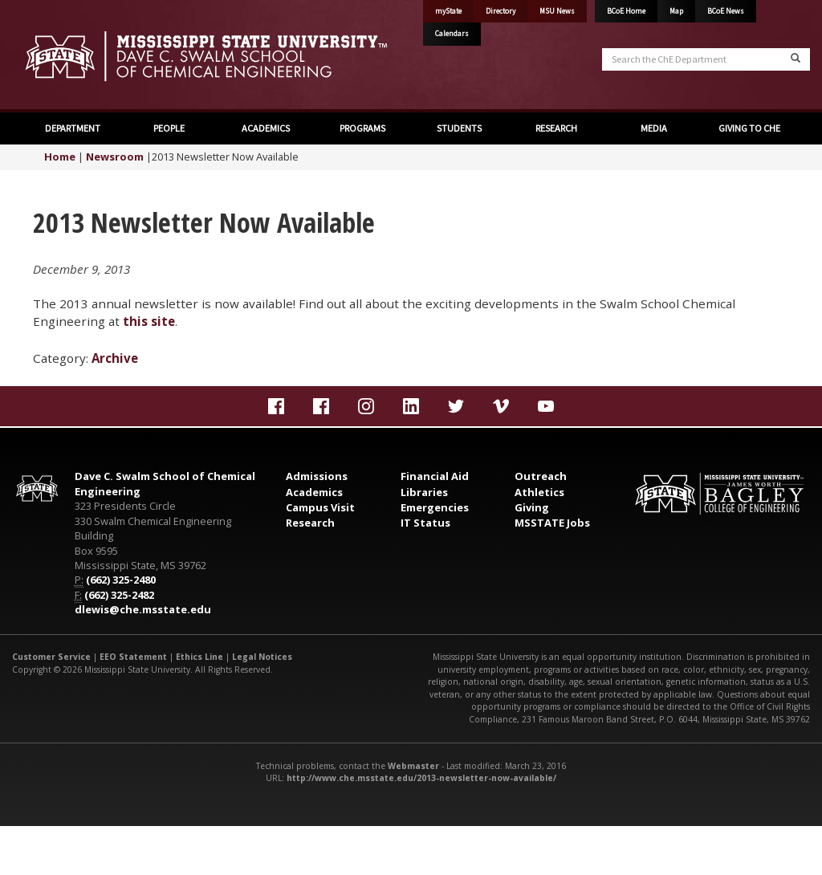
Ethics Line (199, 656)
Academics (314, 492)
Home (59, 156)
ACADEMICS (266, 128)
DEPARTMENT (72, 128)
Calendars (452, 34)
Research (310, 522)
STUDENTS (459, 128)
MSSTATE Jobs (552, 522)
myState (448, 11)
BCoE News (725, 11)
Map (676, 11)
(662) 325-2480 (121, 579)
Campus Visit (320, 507)
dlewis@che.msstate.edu (143, 609)
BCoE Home (626, 11)
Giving (532, 507)
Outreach (541, 476)
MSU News (557, 11)
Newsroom (115, 156)
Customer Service (51, 656)
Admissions (317, 476)
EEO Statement (133, 656)
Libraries (424, 492)
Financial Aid (435, 476)
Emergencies (435, 507)
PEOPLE (169, 128)
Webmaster (413, 765)
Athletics (539, 492)
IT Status (425, 522)
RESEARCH (556, 128)
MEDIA (653, 128)
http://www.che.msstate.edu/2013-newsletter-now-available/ (421, 777)
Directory (500, 11)
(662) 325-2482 (119, 595)
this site (149, 321)
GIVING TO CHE (749, 128)
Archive (115, 358)
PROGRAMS (362, 128)
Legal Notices (262, 656)
